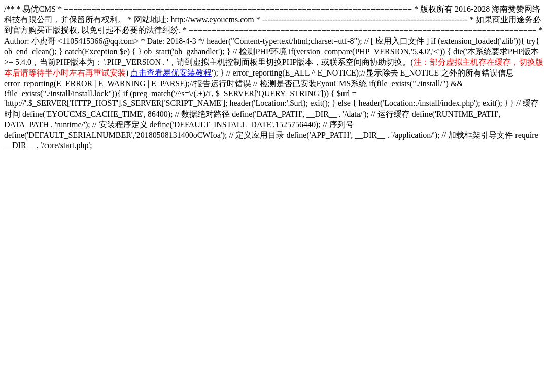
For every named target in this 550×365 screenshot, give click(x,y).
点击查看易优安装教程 (171, 72)
